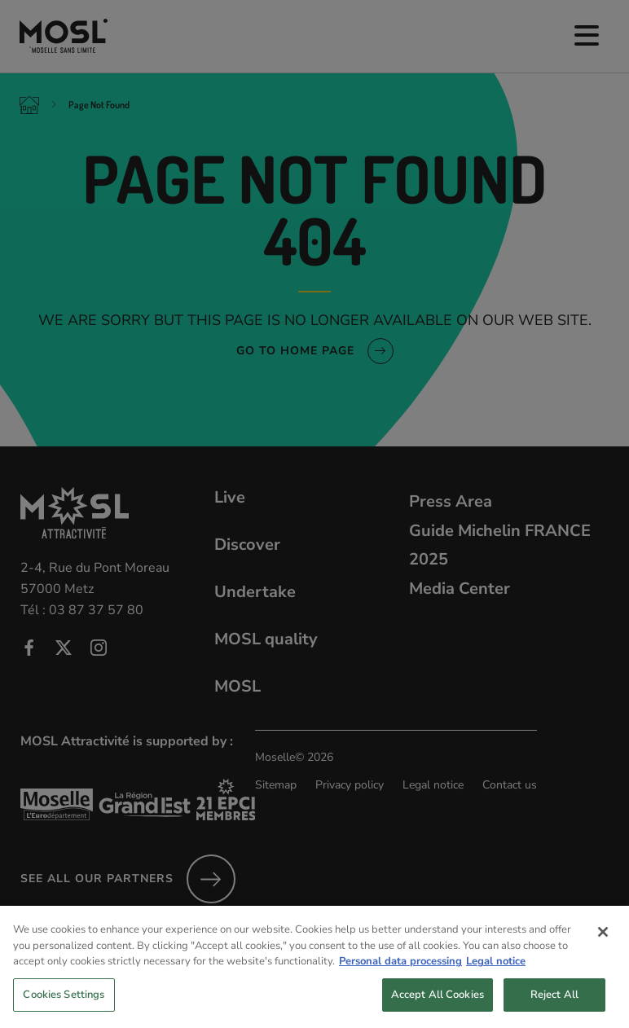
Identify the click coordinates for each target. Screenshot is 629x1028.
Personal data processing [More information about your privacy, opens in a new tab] (400, 971)
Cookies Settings (63, 1004)
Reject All (554, 1004)
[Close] (603, 942)
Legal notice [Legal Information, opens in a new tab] (496, 971)
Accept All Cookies (437, 1004)
